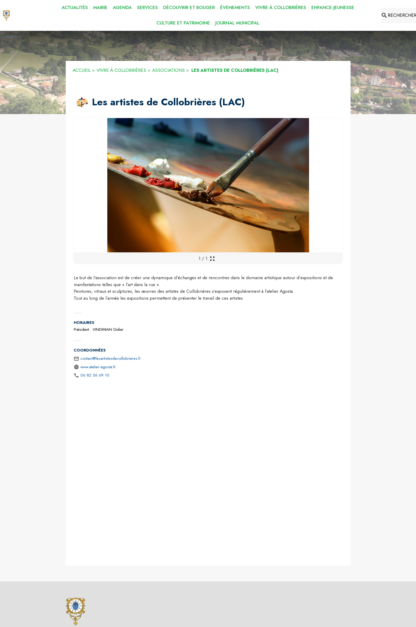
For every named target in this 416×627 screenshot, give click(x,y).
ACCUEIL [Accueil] (81, 70)
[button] (82, 102)
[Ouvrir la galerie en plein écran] (212, 259)
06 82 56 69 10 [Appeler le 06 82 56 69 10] (94, 375)
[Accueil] (6, 15)
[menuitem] (74, 7)
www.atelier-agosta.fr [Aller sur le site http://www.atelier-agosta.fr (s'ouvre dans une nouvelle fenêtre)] (98, 367)
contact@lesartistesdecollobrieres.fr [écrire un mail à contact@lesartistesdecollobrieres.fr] (110, 358)
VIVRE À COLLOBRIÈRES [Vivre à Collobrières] (121, 70)
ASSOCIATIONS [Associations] (168, 70)
